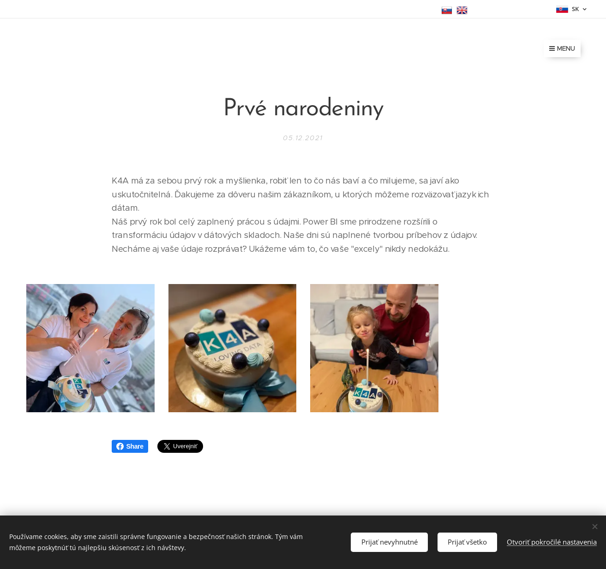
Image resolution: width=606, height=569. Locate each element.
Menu (562, 48)
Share (130, 446)
